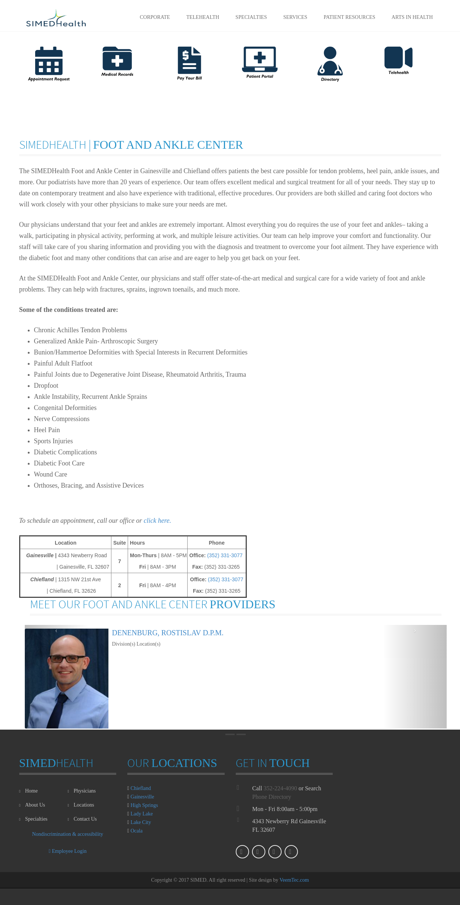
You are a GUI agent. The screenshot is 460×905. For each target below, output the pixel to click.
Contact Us (82, 819)
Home (28, 791)
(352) (214, 555)
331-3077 (231, 555)
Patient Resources (349, 17)
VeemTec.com (294, 880)
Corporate (155, 17)
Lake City (141, 822)
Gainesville (142, 797)
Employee (68, 851)
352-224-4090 (280, 788)
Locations (81, 805)
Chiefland (141, 788)
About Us (32, 805)
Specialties (251, 17)
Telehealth (202, 17)
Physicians (82, 791)
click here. (157, 520)
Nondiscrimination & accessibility (67, 834)
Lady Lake (142, 814)
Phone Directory (271, 797)
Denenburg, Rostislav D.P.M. (168, 633)
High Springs (144, 805)
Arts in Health (412, 17)
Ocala (137, 831)
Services (295, 17)
